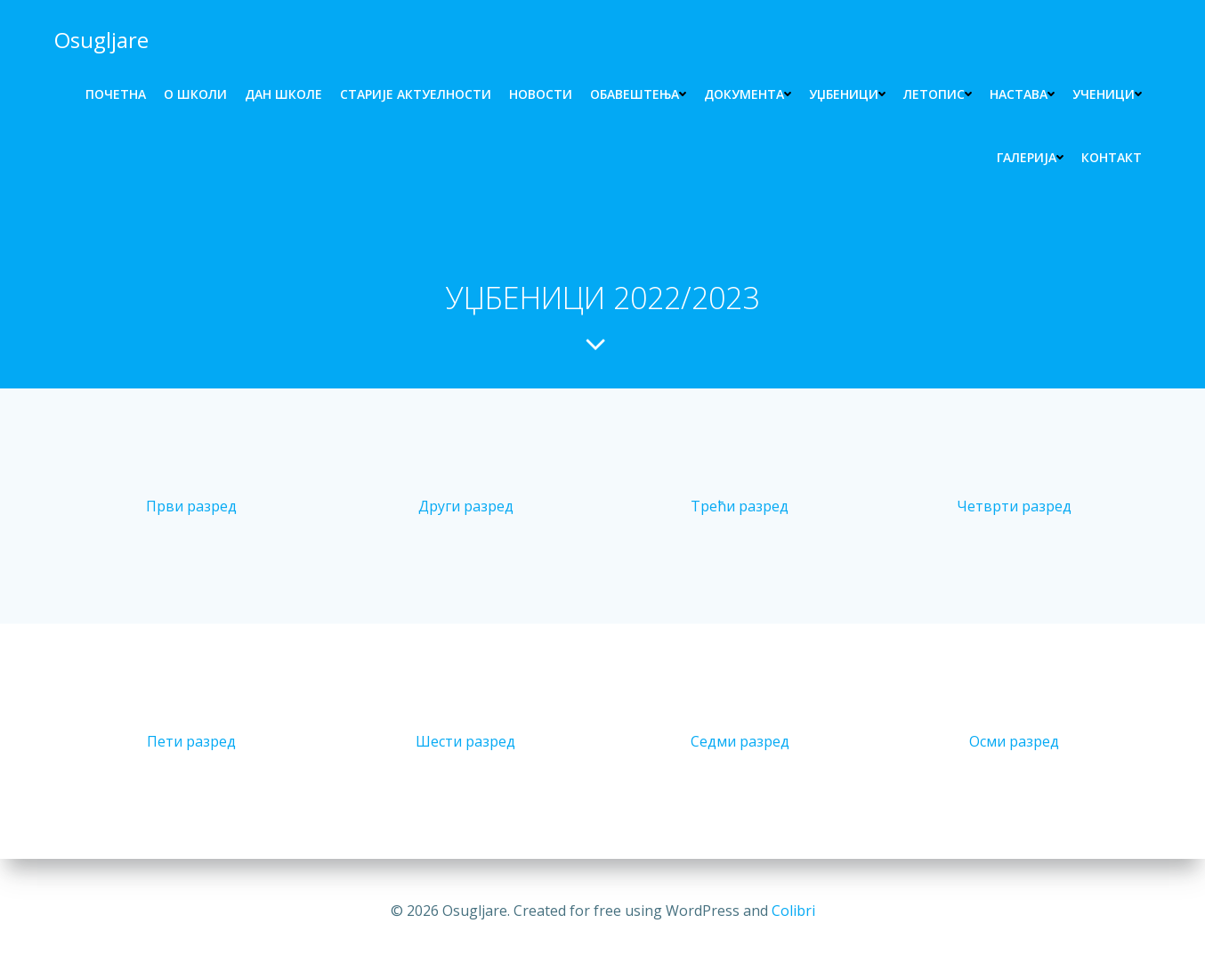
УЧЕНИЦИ (1107, 94)
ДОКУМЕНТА (747, 94)
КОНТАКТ (1111, 157)
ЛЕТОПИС (937, 94)
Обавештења (638, 94)
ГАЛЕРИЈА (1030, 157)
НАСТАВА (1022, 94)
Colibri (793, 910)
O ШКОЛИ (195, 94)
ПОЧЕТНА (115, 94)
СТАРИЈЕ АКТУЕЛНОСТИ (415, 94)
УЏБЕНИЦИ (847, 94)
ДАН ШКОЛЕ (283, 94)
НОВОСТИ (540, 94)
